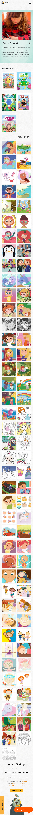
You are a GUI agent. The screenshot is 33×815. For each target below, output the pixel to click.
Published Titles (8, 68)
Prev (20, 137)
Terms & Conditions (20, 785)
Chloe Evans (22, 783)
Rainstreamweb (24, 781)
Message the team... (23, 810)
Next (26, 137)
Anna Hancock (15, 783)
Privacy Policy (12, 785)
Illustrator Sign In (16, 790)
